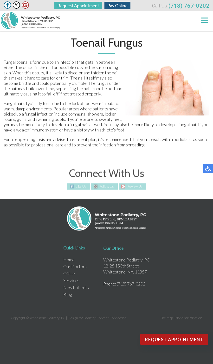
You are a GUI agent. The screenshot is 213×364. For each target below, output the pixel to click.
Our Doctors (75, 266)
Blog (67, 294)
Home (69, 259)
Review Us (134, 186)
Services (71, 280)
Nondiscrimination (188, 318)
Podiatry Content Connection (105, 318)
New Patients (76, 287)
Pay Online (117, 5)
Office (69, 273)
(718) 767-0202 (188, 6)
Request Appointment (78, 5)
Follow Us (107, 186)
